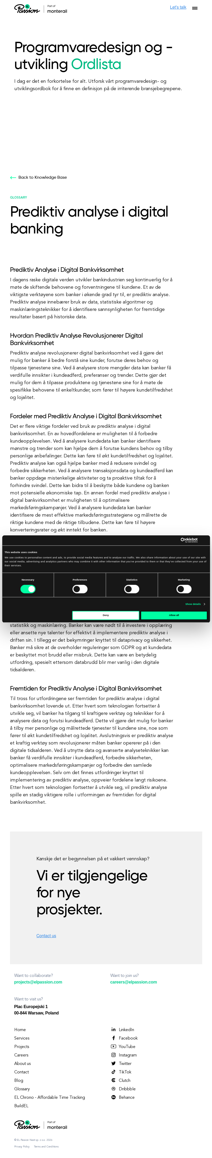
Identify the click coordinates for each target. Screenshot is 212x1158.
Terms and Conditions (46, 1146)
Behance (122, 1097)
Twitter (120, 1064)
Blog (18, 1081)
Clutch (120, 1080)
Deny (106, 615)
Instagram (123, 1055)
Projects (21, 1047)
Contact (21, 1072)
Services (21, 1038)
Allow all (174, 615)
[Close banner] (206, 540)
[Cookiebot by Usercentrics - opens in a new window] (175, 540)
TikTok (120, 1072)
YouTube (122, 1047)
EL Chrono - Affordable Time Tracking (49, 1098)
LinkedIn (122, 1030)
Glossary (22, 1089)
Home (20, 1030)
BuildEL (21, 1106)
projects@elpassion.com (38, 982)
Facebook (124, 1038)
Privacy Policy (22, 1146)
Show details (193, 604)
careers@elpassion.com (133, 982)
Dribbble (123, 1089)
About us (22, 1064)
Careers (21, 1055)
